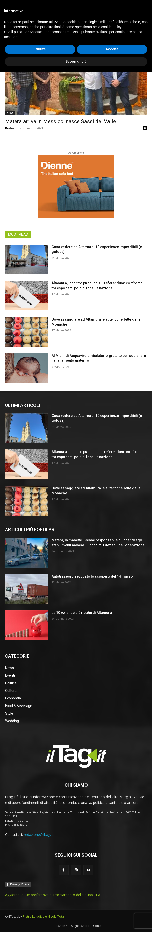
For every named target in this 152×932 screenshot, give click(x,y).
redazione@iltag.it (38, 834)
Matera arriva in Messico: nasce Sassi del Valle (60, 121)
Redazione (13, 128)
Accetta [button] (111, 910)
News (10, 113)
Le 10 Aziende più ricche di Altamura (82, 613)
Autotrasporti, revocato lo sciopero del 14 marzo (92, 576)
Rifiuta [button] (40, 910)
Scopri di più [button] (76, 922)
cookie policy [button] (111, 887)
